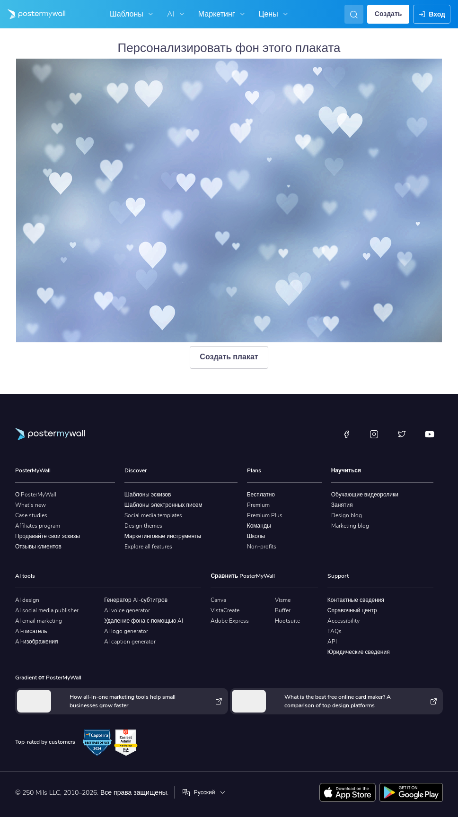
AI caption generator (130, 641)
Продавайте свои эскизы (47, 536)
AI (176, 14)
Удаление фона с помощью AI (143, 621)
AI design (27, 600)
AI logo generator (126, 631)
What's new (30, 505)
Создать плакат (229, 357)
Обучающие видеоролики (364, 494)
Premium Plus (264, 515)
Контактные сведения (355, 600)
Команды (259, 526)
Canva (218, 600)
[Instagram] (374, 434)
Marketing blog (350, 526)
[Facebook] (346, 434)
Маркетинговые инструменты (162, 536)
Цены (274, 14)
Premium (258, 505)
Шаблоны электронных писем (163, 505)
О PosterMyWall (35, 494)
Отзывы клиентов (38, 546)
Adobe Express (230, 621)
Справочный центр (352, 610)
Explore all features (148, 546)
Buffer (283, 610)
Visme (283, 600)
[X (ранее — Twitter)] (401, 434)
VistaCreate (225, 610)
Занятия (342, 505)
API (332, 641)
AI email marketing (38, 621)
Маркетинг (222, 14)
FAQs (334, 631)
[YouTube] (429, 434)
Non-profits (261, 546)
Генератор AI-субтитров (135, 600)
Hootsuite (287, 621)
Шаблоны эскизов (147, 494)
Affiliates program (37, 526)
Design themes (143, 526)
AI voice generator (127, 610)
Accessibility (343, 621)
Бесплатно (261, 494)
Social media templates (153, 515)
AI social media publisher (47, 610)
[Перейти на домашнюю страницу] (32, 14)
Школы (256, 536)
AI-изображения (36, 641)
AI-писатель (31, 631)
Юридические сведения (358, 652)
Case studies (31, 515)
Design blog (346, 515)
